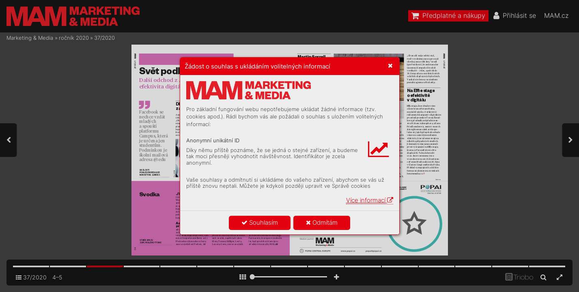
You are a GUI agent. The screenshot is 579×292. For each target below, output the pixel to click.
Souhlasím (259, 222)
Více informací (369, 200)
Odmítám (322, 222)
